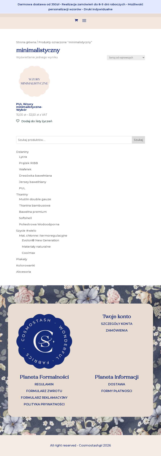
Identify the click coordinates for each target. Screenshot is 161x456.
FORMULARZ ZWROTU (44, 391)
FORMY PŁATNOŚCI (116, 391)
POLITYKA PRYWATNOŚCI (44, 404)
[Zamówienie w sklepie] (126, 57)
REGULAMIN (44, 384)
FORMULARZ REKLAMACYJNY (44, 397)
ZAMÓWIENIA (117, 330)
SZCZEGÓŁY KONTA (116, 324)
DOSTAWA (116, 384)
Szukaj (138, 140)
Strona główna (26, 42)
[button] (34, 121)
